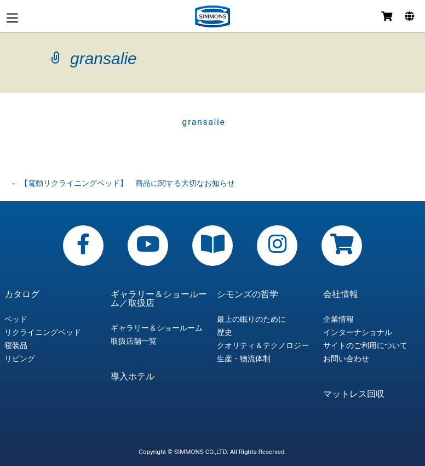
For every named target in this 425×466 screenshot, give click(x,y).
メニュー (12, 18)
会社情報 (340, 294)
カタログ (21, 294)
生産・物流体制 (244, 358)
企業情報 (338, 319)
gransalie (203, 122)
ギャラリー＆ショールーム (157, 328)
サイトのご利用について (365, 345)
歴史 (224, 332)
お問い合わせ (346, 358)
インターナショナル (357, 332)
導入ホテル (132, 376)
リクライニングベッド (42, 332)
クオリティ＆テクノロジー (263, 345)
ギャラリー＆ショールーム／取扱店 (159, 299)
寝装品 (15, 345)
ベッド (15, 319)
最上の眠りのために (251, 319)
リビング (19, 358)
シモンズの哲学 (247, 294)
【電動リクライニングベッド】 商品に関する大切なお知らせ (123, 183)
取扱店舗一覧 (134, 341)
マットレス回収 (353, 394)
